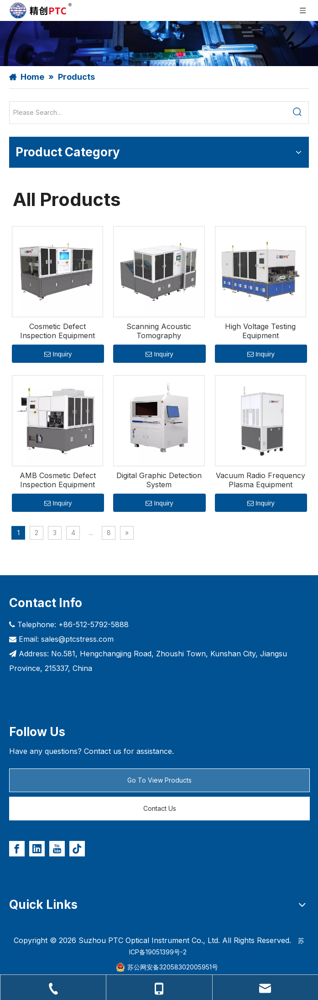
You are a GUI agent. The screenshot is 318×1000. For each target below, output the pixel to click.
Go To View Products (159, 780)
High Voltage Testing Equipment (260, 331)
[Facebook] (17, 848)
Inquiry (58, 354)
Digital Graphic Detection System (159, 480)
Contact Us (159, 808)
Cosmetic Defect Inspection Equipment (57, 331)
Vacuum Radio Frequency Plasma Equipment (260, 480)
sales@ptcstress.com (77, 639)
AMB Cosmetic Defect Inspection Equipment (58, 480)
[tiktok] (77, 848)
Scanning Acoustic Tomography (158, 331)
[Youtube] (57, 848)
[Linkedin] (37, 848)
